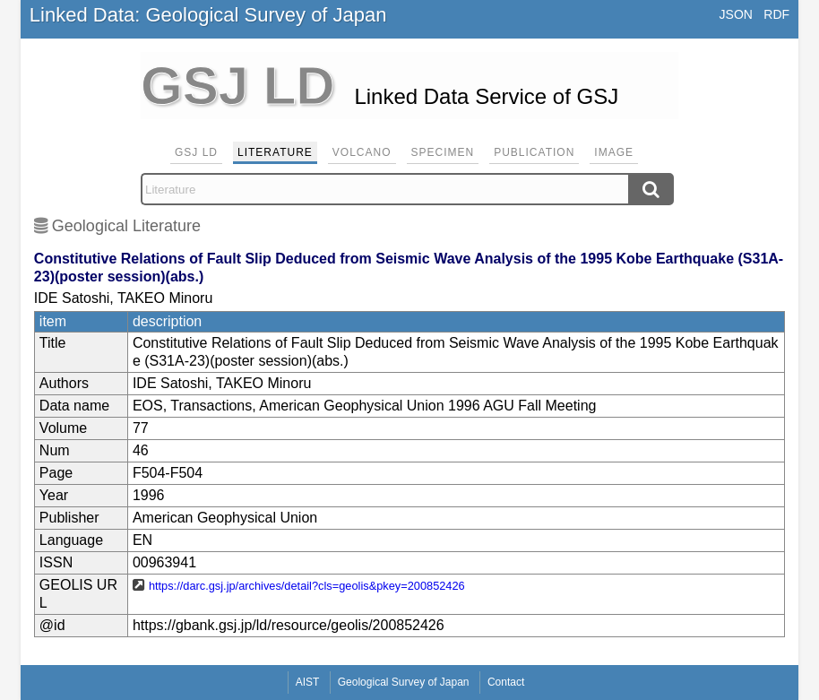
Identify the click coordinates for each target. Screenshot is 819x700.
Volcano (362, 152)
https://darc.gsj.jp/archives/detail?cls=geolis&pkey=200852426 (307, 585)
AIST (308, 682)
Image (614, 152)
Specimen (443, 152)
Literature (275, 152)
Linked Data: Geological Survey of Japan (208, 15)
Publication (534, 152)
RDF (776, 14)
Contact (505, 682)
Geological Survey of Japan (404, 682)
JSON (736, 14)
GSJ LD (196, 152)
